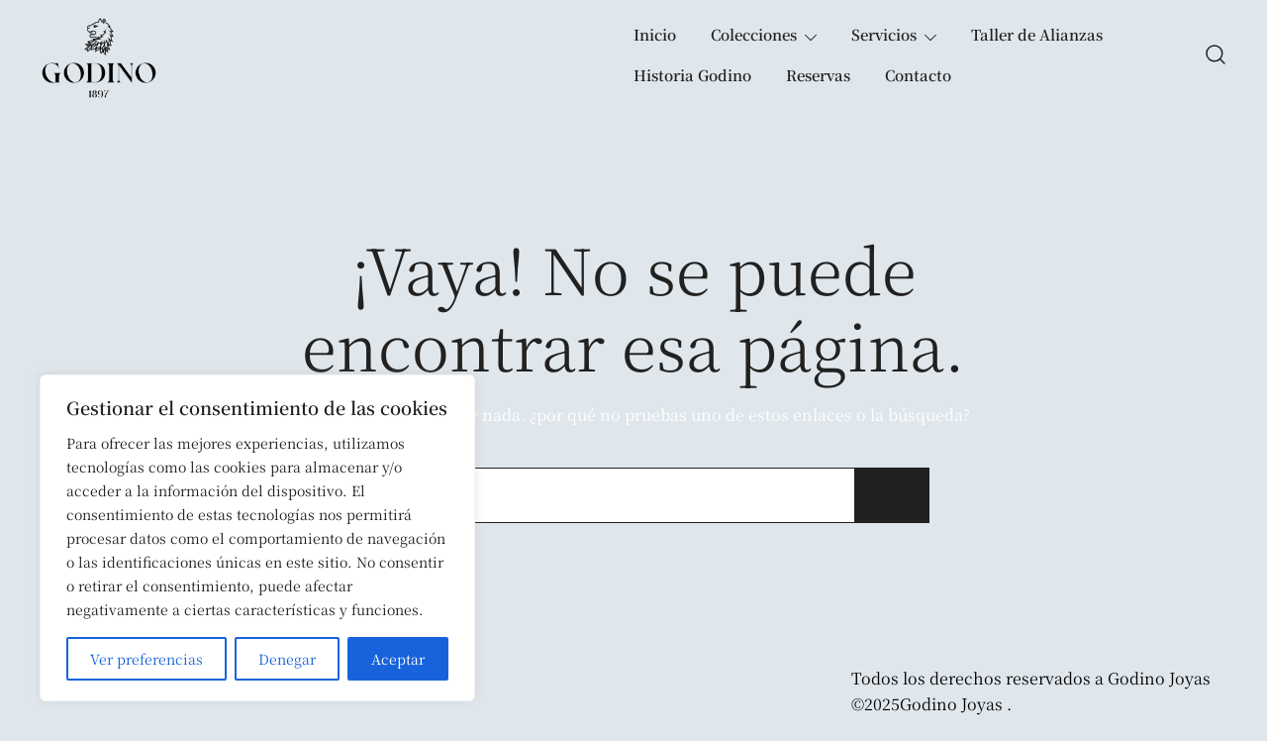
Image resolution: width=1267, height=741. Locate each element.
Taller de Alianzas (1037, 34)
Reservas (818, 74)
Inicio (655, 34)
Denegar (287, 659)
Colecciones (754, 34)
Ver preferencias (146, 659)
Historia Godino (692, 74)
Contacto (918, 74)
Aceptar (398, 659)
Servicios (884, 34)
